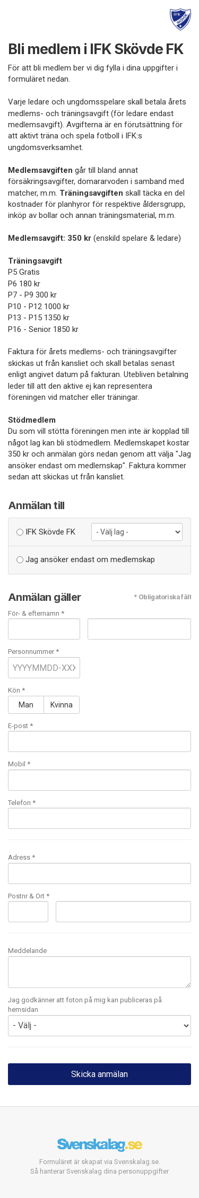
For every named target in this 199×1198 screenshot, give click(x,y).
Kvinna (61, 705)
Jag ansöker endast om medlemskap (85, 559)
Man (26, 705)
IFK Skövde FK (45, 532)
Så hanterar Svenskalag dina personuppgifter (99, 1171)
